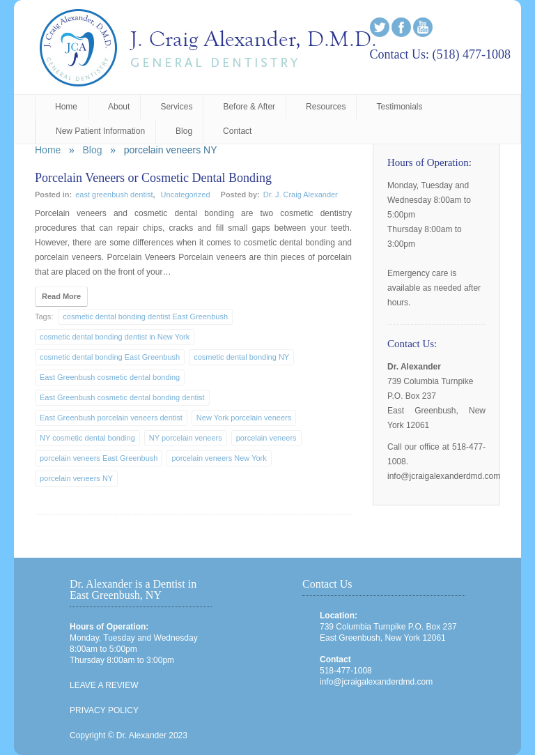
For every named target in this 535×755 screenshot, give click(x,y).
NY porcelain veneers (185, 438)
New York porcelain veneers (243, 417)
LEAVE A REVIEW (104, 685)
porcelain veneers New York (218, 458)
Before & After (249, 107)
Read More (61, 296)
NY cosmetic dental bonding (87, 438)
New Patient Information (100, 131)
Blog (184, 131)
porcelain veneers (266, 438)
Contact (237, 131)
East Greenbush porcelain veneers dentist (111, 417)
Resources (326, 107)
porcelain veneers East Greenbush (98, 458)
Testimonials (399, 107)
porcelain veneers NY (76, 478)
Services (176, 107)
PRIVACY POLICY (104, 710)
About (119, 107)
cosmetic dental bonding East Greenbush (110, 357)
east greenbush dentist (114, 194)
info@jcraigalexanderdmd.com (376, 682)
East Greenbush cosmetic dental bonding (110, 377)
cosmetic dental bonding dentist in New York (114, 337)
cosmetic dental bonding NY (241, 357)
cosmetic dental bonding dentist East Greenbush (145, 316)
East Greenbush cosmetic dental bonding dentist (122, 397)
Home (66, 107)
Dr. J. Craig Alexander (300, 194)
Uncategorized (185, 194)
